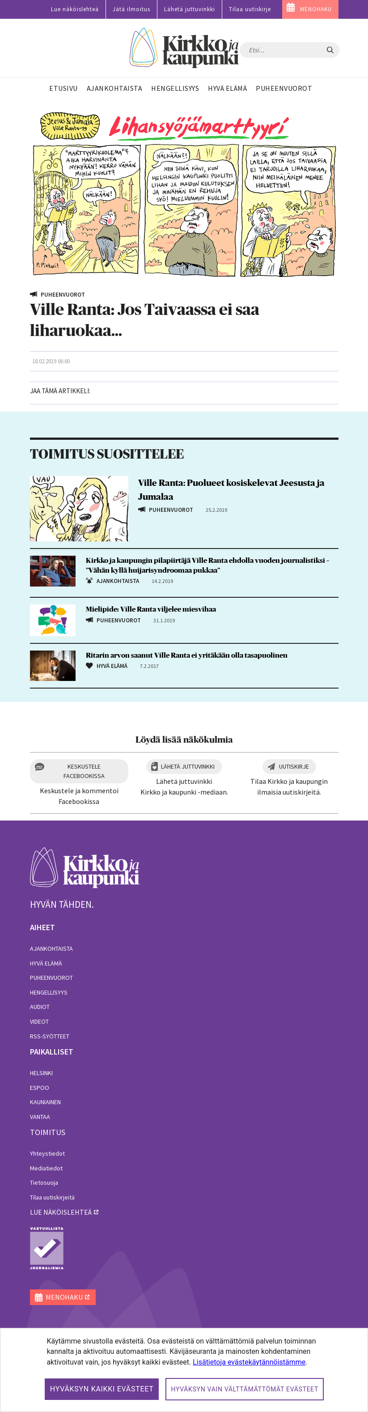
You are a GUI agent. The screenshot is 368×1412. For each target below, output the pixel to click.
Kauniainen (45, 1102)
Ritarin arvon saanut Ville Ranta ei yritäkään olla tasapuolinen (187, 655)
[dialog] (184, 1370)
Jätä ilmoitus (131, 9)
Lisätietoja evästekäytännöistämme (249, 1362)
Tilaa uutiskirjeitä (52, 1197)
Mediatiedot (46, 1168)
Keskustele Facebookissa (84, 771)
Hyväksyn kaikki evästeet (102, 1389)
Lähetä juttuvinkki (189, 9)
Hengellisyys (49, 992)
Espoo (39, 1088)
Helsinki (41, 1073)
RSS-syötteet (49, 1036)
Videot (39, 1021)
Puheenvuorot (51, 978)
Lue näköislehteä (75, 9)
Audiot (40, 1007)
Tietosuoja (44, 1182)
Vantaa (40, 1117)
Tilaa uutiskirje (250, 9)
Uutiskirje (294, 766)
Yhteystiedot (47, 1153)
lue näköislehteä (61, 1212)
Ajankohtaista (51, 948)
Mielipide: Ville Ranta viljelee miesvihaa (151, 609)
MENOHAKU (316, 9)
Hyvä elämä (46, 963)
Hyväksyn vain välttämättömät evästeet (244, 1389)
